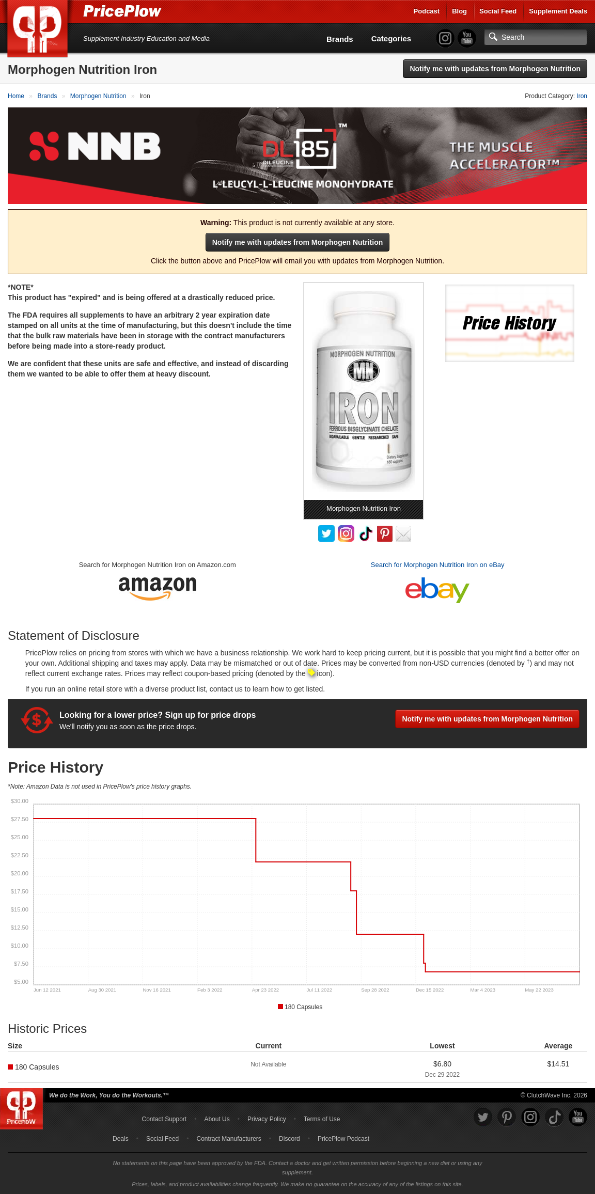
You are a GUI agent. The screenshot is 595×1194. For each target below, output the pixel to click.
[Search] (535, 37)
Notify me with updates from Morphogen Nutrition (495, 69)
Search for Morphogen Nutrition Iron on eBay (438, 565)
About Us (216, 1119)
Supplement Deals (558, 11)
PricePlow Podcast (343, 1138)
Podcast (427, 11)
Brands (339, 39)
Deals (121, 1138)
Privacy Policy (266, 1119)
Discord (289, 1138)
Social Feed (497, 11)
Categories (391, 38)
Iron (581, 96)
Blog (459, 11)
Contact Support (164, 1119)
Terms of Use (322, 1119)
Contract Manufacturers (228, 1138)
